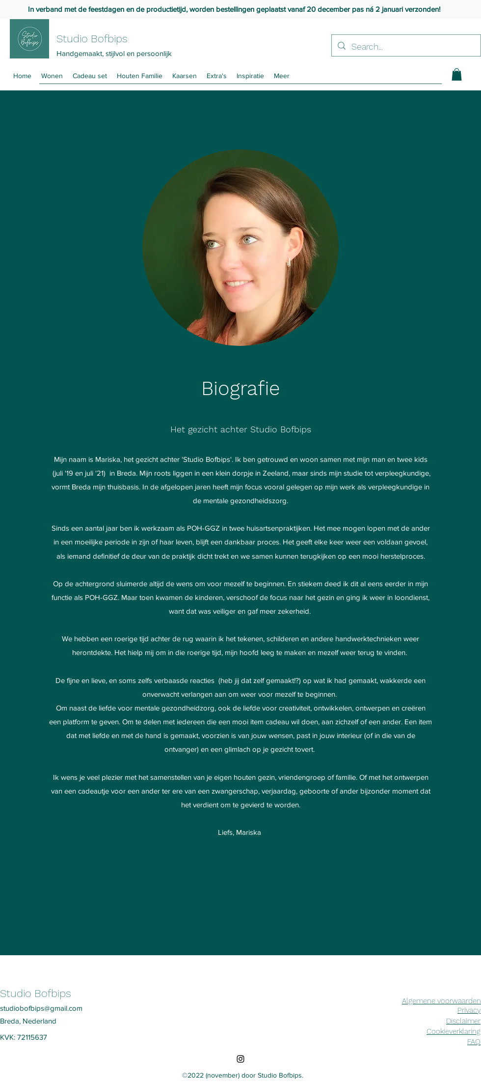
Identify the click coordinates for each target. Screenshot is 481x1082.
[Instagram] (240, 1059)
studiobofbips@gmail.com (41, 1008)
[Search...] (405, 46)
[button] (281, 76)
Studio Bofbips (92, 38)
